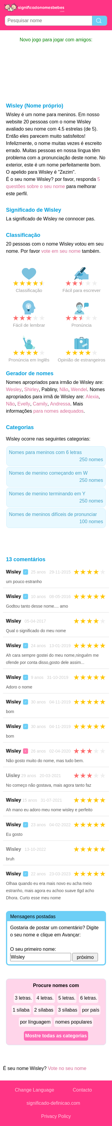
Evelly (23, 403)
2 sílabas (43, 1010)
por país (90, 1010)
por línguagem (35, 1021)
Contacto (82, 1089)
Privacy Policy (56, 1116)
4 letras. (45, 998)
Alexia (92, 396)
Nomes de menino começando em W (56, 477)
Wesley (14, 389)
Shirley (31, 389)
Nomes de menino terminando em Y (56, 498)
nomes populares (73, 1021)
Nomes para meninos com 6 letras (56, 456)
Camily (40, 403)
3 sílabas (67, 1010)
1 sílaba (21, 1010)
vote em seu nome (61, 251)
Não (63, 389)
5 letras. (67, 998)
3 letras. (23, 998)
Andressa (60, 403)
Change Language (34, 1089)
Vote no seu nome (67, 1068)
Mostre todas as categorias (56, 1035)
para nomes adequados (58, 411)
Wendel (79, 389)
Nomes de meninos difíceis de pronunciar (56, 518)
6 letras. (88, 998)
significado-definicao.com (53, 1103)
